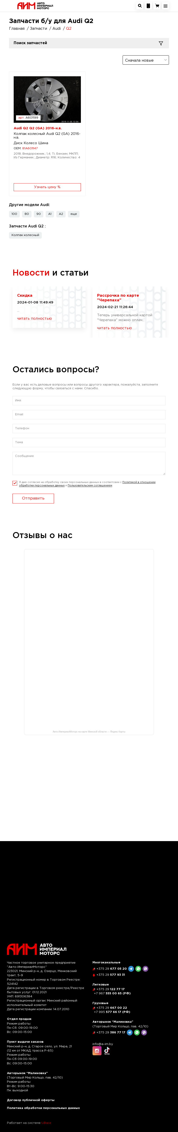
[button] (73, 214)
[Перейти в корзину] (156, 5)
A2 (61, 214)
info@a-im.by (102, 1044)
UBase (46, 1123)
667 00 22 (111, 1008)
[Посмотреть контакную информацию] (148, 5)
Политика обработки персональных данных (43, 1108)
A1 (49, 214)
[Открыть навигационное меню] (165, 5)
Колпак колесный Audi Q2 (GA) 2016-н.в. (47, 135)
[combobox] (146, 60)
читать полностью (34, 318)
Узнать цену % (47, 187)
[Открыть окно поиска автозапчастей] (139, 5)
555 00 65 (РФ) (112, 993)
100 (14, 214)
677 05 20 (111, 969)
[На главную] (35, 5)
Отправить (33, 498)
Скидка (24, 295)
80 (27, 214)
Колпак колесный (25, 235)
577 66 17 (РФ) (112, 1012)
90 (38, 214)
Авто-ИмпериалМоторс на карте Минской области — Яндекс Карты (89, 731)
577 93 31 (110, 975)
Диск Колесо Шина (31, 143)
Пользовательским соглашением (90, 485)
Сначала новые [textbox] (139, 60)
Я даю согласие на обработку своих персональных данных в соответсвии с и (87, 484)
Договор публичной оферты (30, 1100)
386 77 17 (110, 1032)
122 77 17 (110, 989)
